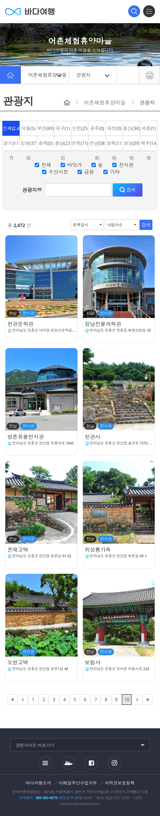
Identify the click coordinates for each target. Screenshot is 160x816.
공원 (89, 171)
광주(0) (97, 128)
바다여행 (30, 11)
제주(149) (148, 145)
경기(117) (11, 145)
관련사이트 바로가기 (35, 745)
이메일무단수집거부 (78, 783)
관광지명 (32, 190)
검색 (134, 11)
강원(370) (28, 145)
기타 (115, 171)
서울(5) (28, 128)
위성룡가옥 (98, 549)
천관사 (93, 436)
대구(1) (63, 128)
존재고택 (18, 549)
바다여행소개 (38, 783)
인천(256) (80, 130)
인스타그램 (115, 763)
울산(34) (131, 128)
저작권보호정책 (119, 783)
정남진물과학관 (104, 324)
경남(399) (131, 145)
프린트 (149, 75)
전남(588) (97, 145)
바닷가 (74, 164)
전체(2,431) (11, 130)
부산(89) (45, 128)
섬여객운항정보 (68, 763)
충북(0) (45, 143)
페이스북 (91, 763)
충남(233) (63, 145)
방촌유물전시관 (26, 436)
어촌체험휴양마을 (48, 75)
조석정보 (45, 763)
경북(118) (114, 145)
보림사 (93, 662)
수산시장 (58, 171)
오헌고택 (18, 662)
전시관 (126, 164)
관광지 (93, 75)
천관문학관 (21, 324)
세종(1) (148, 128)
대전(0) (114, 128)
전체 (46, 164)
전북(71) (80, 143)
